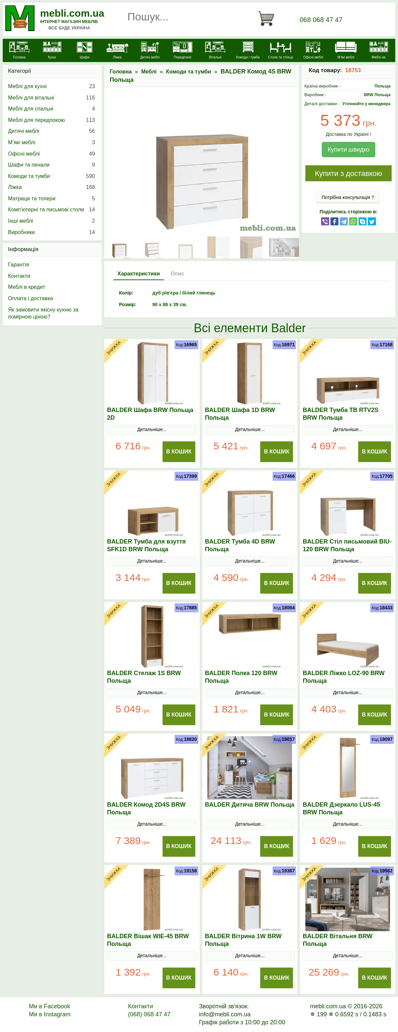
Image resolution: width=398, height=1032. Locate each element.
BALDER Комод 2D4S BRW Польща (146, 808)
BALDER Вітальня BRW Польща (337, 940)
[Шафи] (84, 51)
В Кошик (179, 451)
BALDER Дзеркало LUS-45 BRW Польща (341, 808)
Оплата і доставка (30, 298)
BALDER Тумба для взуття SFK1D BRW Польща (146, 545)
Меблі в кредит (26, 287)
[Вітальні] (215, 51)
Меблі (149, 71)
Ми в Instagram (50, 1014)
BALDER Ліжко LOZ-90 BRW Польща (344, 677)
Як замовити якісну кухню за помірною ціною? (43, 313)
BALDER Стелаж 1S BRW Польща (144, 677)
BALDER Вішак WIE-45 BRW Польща (148, 940)
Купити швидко (348, 149)
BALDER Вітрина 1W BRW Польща (243, 940)
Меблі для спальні (51, 109)
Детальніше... (152, 429)
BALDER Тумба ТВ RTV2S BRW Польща (340, 414)
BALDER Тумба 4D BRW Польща (240, 545)
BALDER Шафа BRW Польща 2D (150, 414)
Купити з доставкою (348, 173)
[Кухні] (52, 51)
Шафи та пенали (51, 165)
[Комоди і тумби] (247, 51)
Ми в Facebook (49, 1006)
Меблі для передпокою (51, 120)
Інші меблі (51, 221)
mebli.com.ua (72, 13)
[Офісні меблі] (313, 51)
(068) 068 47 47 (149, 1014)
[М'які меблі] (345, 51)
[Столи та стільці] (280, 51)
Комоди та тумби (188, 71)
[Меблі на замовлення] (378, 54)
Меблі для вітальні (51, 97)
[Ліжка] (117, 51)
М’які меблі (51, 142)
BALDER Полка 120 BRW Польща (241, 677)
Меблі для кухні (51, 86)
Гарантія (18, 264)
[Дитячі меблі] (150, 51)
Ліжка (51, 187)
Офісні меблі (51, 154)
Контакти (19, 276)
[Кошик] (269, 19)
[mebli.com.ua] (19, 51)
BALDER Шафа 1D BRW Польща (240, 414)
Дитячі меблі (51, 131)
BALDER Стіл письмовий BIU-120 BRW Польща (347, 545)
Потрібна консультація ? (348, 197)
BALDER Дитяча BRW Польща (250, 804)
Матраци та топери (51, 198)
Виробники (51, 232)
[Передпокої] (182, 51)
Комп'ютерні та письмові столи (51, 209)
